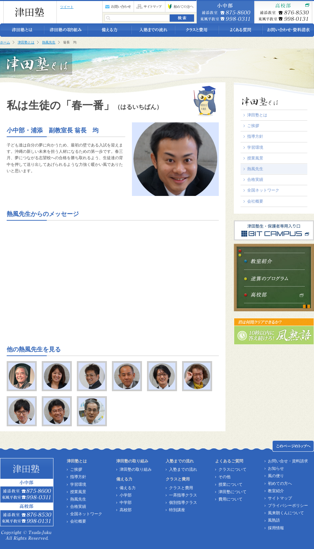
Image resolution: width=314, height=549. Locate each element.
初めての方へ (280, 483)
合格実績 (255, 179)
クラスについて (232, 469)
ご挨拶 (253, 125)
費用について (230, 499)
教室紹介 (276, 490)
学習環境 (255, 147)
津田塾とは (26, 42)
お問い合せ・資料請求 (288, 461)
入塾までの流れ (183, 469)
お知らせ (276, 468)
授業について (230, 484)
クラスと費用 (181, 487)
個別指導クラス (183, 502)
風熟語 (274, 520)
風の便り (276, 475)
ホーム (5, 42)
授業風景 (255, 158)
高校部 (126, 510)
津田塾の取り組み (136, 469)
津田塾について (232, 491)
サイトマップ (280, 498)
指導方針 (255, 136)
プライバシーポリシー (288, 505)
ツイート (66, 7)
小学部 (126, 495)
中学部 (126, 502)
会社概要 (255, 201)
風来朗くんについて (286, 513)
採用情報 (276, 528)
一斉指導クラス (183, 495)
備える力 (128, 487)
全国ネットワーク (263, 190)
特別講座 (177, 510)
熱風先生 (48, 42)
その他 (224, 476)
